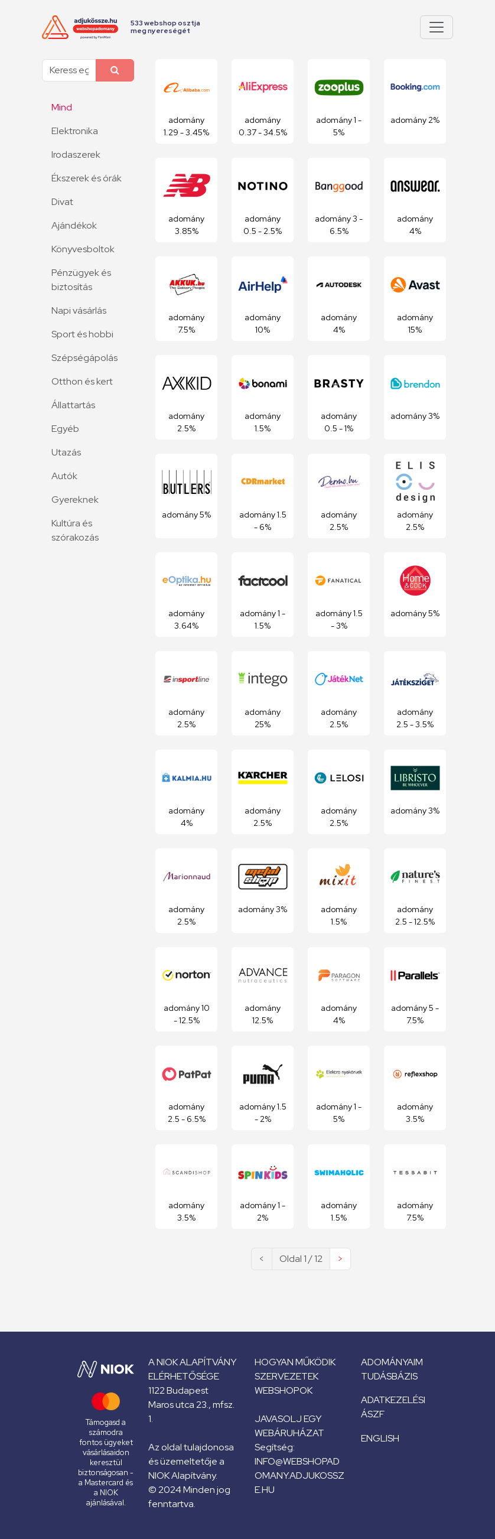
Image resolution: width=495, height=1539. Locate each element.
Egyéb (65, 428)
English (380, 1438)
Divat (62, 202)
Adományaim (392, 1362)
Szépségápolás (84, 358)
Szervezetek (286, 1376)
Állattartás (73, 405)
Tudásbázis (389, 1376)
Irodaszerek (75, 154)
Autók (64, 476)
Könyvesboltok (83, 249)
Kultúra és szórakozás (75, 530)
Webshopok (283, 1390)
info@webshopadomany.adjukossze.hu (299, 1475)
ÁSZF (373, 1414)
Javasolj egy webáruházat (289, 1426)
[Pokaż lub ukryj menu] (436, 27)
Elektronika (74, 131)
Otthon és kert (82, 381)
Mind (61, 107)
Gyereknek (75, 499)
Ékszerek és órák (86, 178)
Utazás (66, 452)
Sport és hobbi (82, 334)
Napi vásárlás (78, 310)
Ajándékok (74, 225)
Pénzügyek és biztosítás (81, 279)
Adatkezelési (393, 1400)
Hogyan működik (295, 1362)
